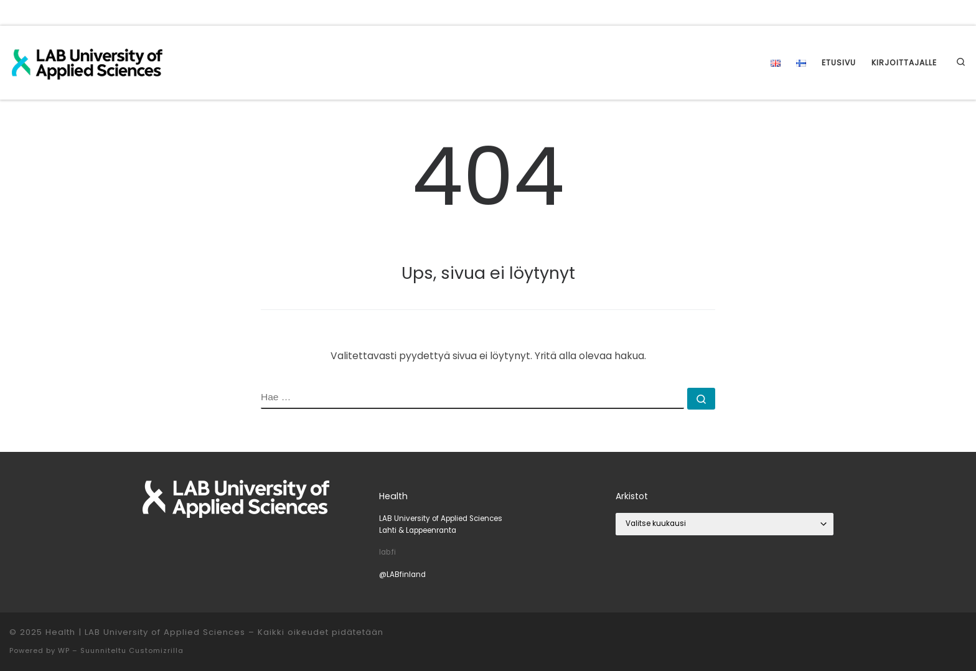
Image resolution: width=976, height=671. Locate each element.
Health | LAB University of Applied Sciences (145, 632)
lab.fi (387, 552)
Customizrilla (156, 650)
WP (64, 650)
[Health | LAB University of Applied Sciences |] (87, 61)
